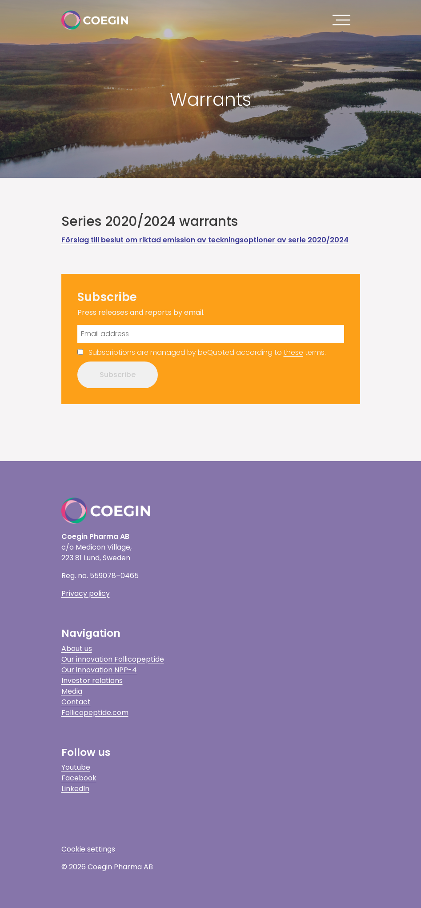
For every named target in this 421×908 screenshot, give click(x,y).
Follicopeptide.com (94, 712)
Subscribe (118, 375)
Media (71, 691)
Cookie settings (88, 849)
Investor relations (92, 680)
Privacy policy (85, 593)
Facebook (78, 778)
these (293, 352)
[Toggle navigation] (343, 20)
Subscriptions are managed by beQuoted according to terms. (207, 352)
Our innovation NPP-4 (99, 670)
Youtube (75, 767)
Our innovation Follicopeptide (112, 659)
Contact (76, 702)
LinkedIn (75, 788)
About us (76, 648)
